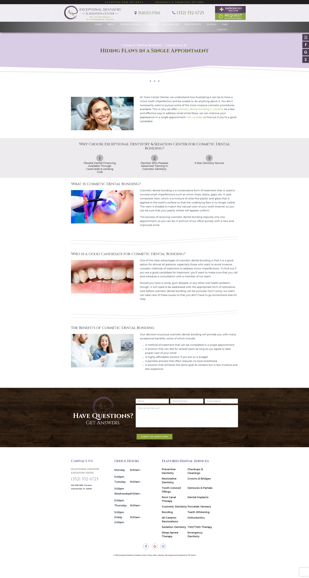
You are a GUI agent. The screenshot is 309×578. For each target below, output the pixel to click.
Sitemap (161, 571)
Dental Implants (130, 23)
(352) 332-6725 (84, 496)
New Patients (193, 23)
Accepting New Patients (124, 2)
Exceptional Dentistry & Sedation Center (85, 487)
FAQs (225, 23)
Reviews (211, 23)
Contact (222, 28)
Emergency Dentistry (195, 550)
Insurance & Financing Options (179, 2)
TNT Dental (192, 571)
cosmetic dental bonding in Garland (200, 107)
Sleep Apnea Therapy (170, 550)
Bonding (167, 528)
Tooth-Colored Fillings (171, 505)
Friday (118, 533)
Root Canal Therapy (169, 515)
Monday (119, 485)
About (111, 23)
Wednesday (121, 509)
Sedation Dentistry (174, 542)
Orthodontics (196, 533)
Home (98, 23)
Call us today (195, 115)
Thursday (120, 521)
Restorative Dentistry (169, 496)
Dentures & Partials (200, 503)
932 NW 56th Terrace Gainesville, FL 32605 (81, 504)
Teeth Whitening (198, 528)
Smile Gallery (170, 23)
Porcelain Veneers (199, 522)
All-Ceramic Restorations (170, 535)
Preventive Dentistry (169, 487)
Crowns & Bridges (199, 494)
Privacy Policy (152, 571)
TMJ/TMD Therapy (199, 542)
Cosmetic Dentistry (174, 522)
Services (151, 23)
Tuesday (120, 497)
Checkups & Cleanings (195, 487)
